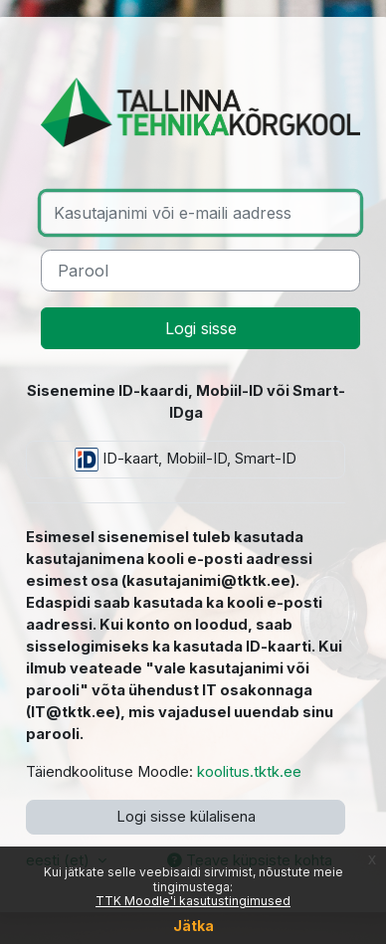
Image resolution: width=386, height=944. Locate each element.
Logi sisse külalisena (186, 817)
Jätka (193, 925)
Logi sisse (201, 328)
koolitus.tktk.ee (249, 772)
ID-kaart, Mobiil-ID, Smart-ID (185, 460)
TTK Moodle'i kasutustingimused (193, 900)
